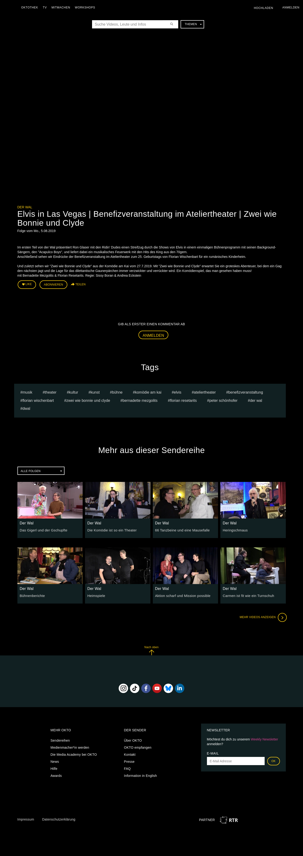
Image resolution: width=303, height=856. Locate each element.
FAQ (127, 768)
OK (273, 760)
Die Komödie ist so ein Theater (110, 529)
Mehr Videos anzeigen (262, 616)
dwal (26, 408)
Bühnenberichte (32, 595)
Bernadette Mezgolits (140, 400)
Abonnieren (53, 284)
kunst (95, 391)
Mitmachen (62, 7)
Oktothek (30, 7)
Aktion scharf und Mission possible (181, 595)
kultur (73, 391)
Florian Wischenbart (38, 400)
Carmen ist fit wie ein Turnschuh (247, 595)
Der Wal (24, 207)
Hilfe (54, 768)
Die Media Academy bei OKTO (74, 754)
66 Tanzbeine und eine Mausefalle (181, 529)
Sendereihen (60, 740)
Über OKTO (133, 740)
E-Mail (213, 753)
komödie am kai (148, 391)
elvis (177, 391)
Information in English (140, 775)
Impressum (25, 819)
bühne (117, 391)
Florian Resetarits (183, 400)
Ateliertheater (205, 391)
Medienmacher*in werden (70, 747)
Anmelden (153, 335)
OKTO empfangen (138, 747)
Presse (129, 761)
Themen (193, 24)
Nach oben (151, 650)
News (55, 761)
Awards (56, 775)
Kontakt (130, 754)
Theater (51, 391)
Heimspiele (95, 595)
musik (27, 391)
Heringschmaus (234, 529)
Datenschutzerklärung (58, 819)
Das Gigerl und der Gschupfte (42, 529)
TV (46, 7)
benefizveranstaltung (245, 391)
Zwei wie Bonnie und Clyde (88, 400)
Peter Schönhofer (223, 400)
